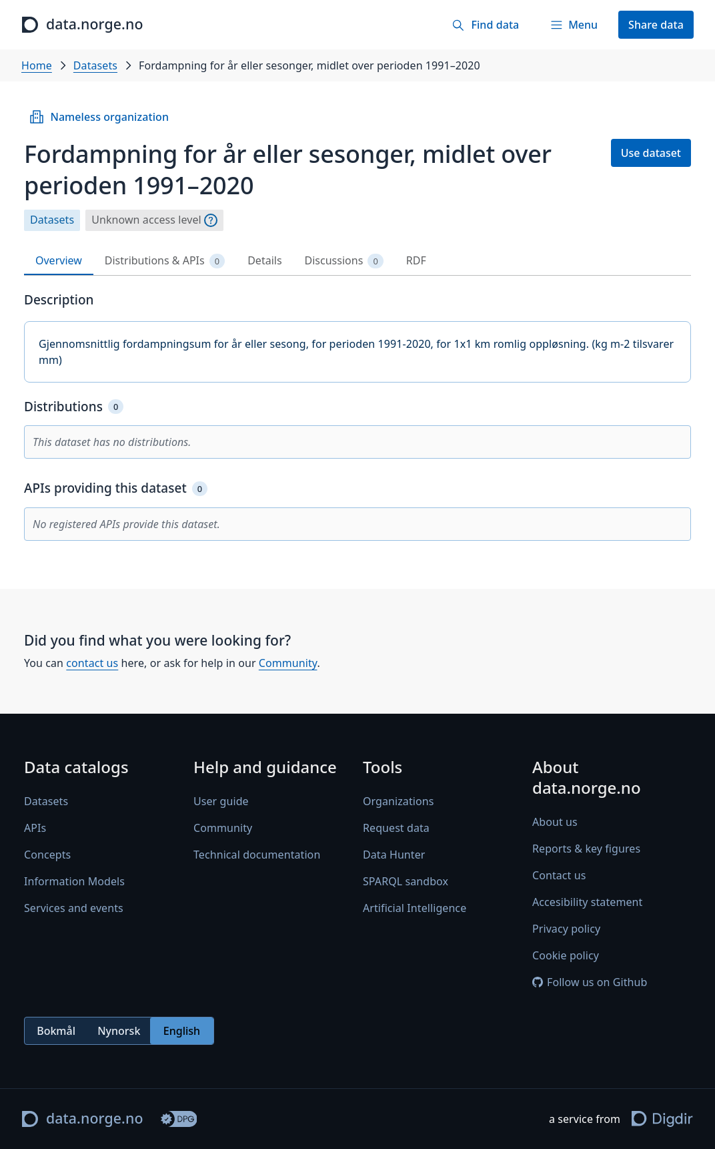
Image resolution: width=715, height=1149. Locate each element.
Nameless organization (99, 117)
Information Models (74, 882)
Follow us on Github (589, 982)
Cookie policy (565, 956)
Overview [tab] (58, 260)
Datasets (95, 65)
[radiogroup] (119, 1031)
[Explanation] (210, 220)
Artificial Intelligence (414, 908)
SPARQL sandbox (405, 882)
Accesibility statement (587, 902)
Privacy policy (566, 929)
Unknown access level (146, 220)
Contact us (559, 876)
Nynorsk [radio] (118, 1030)
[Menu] (574, 25)
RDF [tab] (416, 260)
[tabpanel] (357, 416)
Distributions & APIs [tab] (165, 260)
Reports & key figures (586, 849)
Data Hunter (394, 855)
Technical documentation (256, 855)
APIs (35, 828)
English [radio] (181, 1030)
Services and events (73, 908)
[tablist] (357, 261)
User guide (221, 801)
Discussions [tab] (344, 260)
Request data (396, 828)
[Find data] (485, 25)
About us (555, 822)
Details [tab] (264, 260)
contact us (92, 663)
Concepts (47, 855)
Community (288, 663)
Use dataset (651, 153)
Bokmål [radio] (56, 1030)
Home (36, 65)
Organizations (398, 801)
